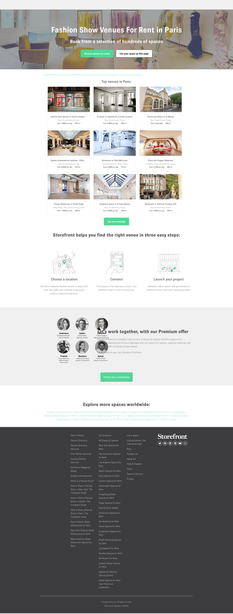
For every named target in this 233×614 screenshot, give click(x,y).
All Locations (105, 436)
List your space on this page (134, 53)
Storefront (49, 74)
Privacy (130, 479)
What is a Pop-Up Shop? (82, 481)
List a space (132, 436)
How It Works (77, 436)
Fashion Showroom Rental (69, 74)
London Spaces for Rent (110, 481)
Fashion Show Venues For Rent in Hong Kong (161, 413)
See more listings (116, 221)
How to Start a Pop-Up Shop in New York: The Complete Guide (81, 490)
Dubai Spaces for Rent (109, 503)
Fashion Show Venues (96, 74)
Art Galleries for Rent (109, 522)
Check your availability (117, 377)
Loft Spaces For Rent (109, 549)
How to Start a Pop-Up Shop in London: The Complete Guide (81, 502)
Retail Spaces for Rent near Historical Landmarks (109, 584)
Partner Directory (79, 441)
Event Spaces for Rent (109, 527)
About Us (131, 459)
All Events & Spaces (108, 441)
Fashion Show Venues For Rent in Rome (156, 420)
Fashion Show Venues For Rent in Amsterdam (70, 413)
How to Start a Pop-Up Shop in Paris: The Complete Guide (81, 514)
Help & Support (134, 464)
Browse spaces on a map (97, 53)
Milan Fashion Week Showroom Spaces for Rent (81, 543)
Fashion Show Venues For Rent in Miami (158, 416)
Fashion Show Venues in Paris (125, 74)
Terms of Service (135, 474)
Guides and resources (81, 476)
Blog (129, 449)
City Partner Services (81, 454)
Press (129, 469)
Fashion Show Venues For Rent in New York (112, 420)
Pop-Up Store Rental (108, 508)
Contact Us (132, 454)
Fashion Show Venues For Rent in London (65, 416)
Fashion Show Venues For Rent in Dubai (116, 413)
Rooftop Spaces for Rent (110, 554)
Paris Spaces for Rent (109, 476)
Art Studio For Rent (108, 559)
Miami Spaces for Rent (110, 471)
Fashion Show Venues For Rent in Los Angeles (112, 416)
